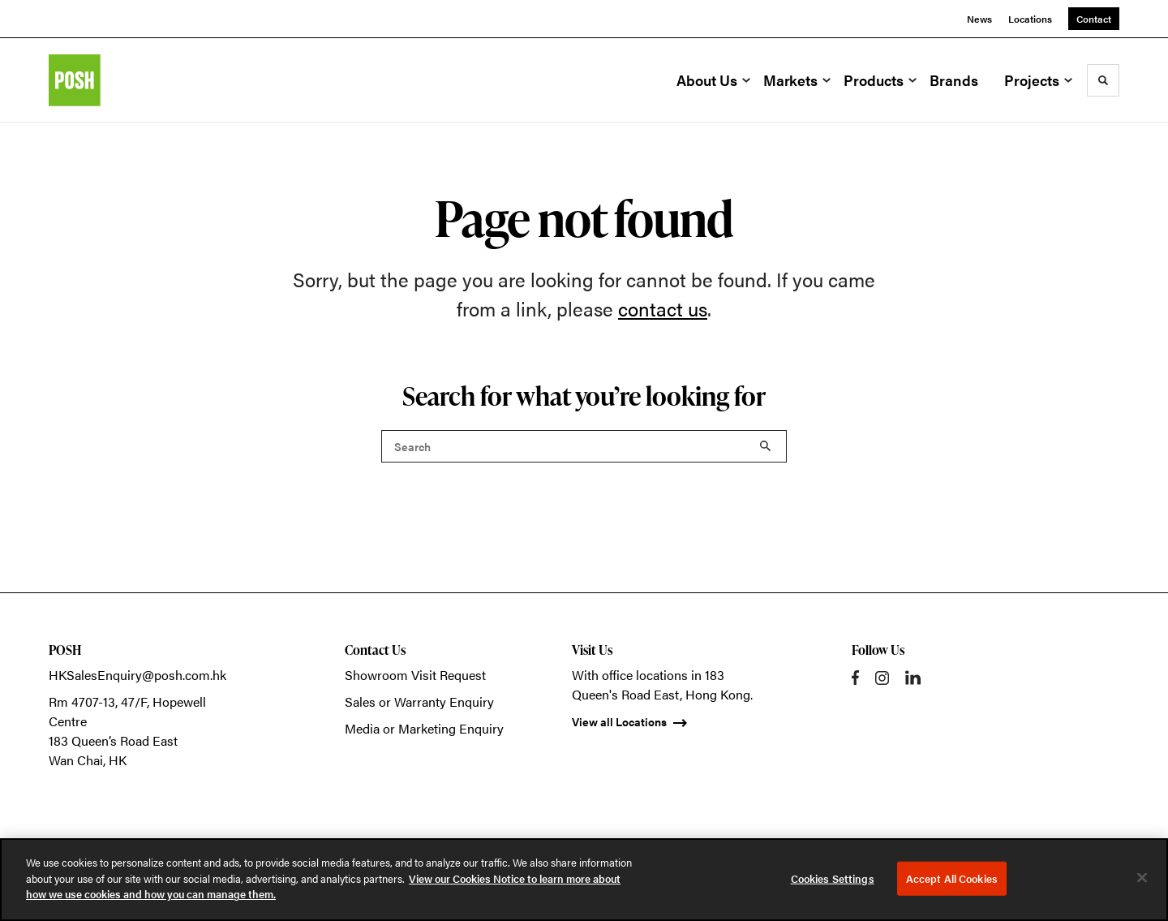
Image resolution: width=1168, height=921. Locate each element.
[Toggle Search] (1103, 80)
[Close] (1142, 878)
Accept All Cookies (952, 878)
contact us (662, 308)
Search (765, 446)
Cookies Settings (832, 878)
